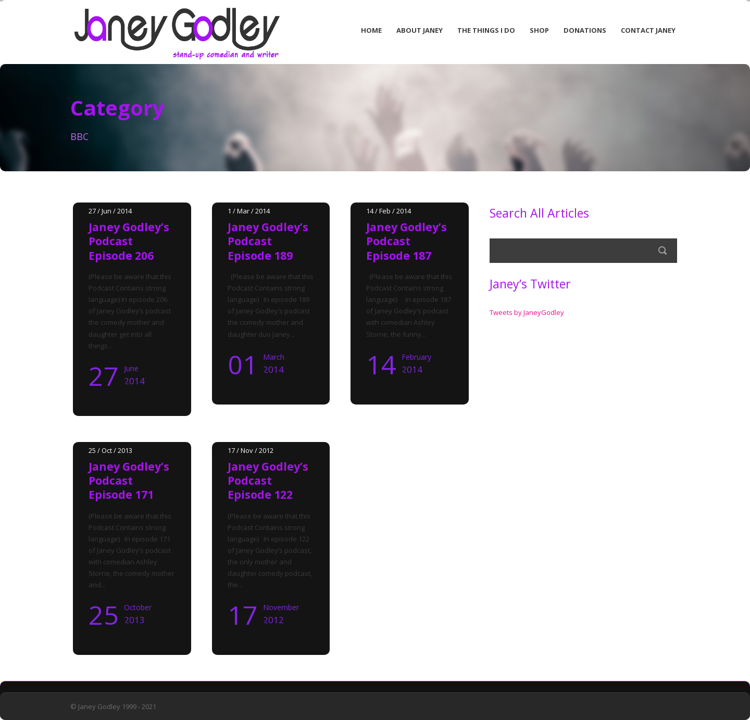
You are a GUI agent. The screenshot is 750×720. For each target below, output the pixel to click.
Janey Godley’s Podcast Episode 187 (406, 241)
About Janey (419, 30)
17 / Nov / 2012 (250, 450)
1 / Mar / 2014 (249, 211)
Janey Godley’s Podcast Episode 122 (268, 480)
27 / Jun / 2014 (110, 211)
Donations (585, 30)
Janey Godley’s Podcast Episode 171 (129, 480)
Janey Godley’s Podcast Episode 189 (268, 241)
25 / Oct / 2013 (110, 450)
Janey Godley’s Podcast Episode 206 (129, 241)
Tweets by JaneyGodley (527, 312)
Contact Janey (648, 30)
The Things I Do (486, 30)
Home (371, 30)
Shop (539, 30)
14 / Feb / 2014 (388, 211)
